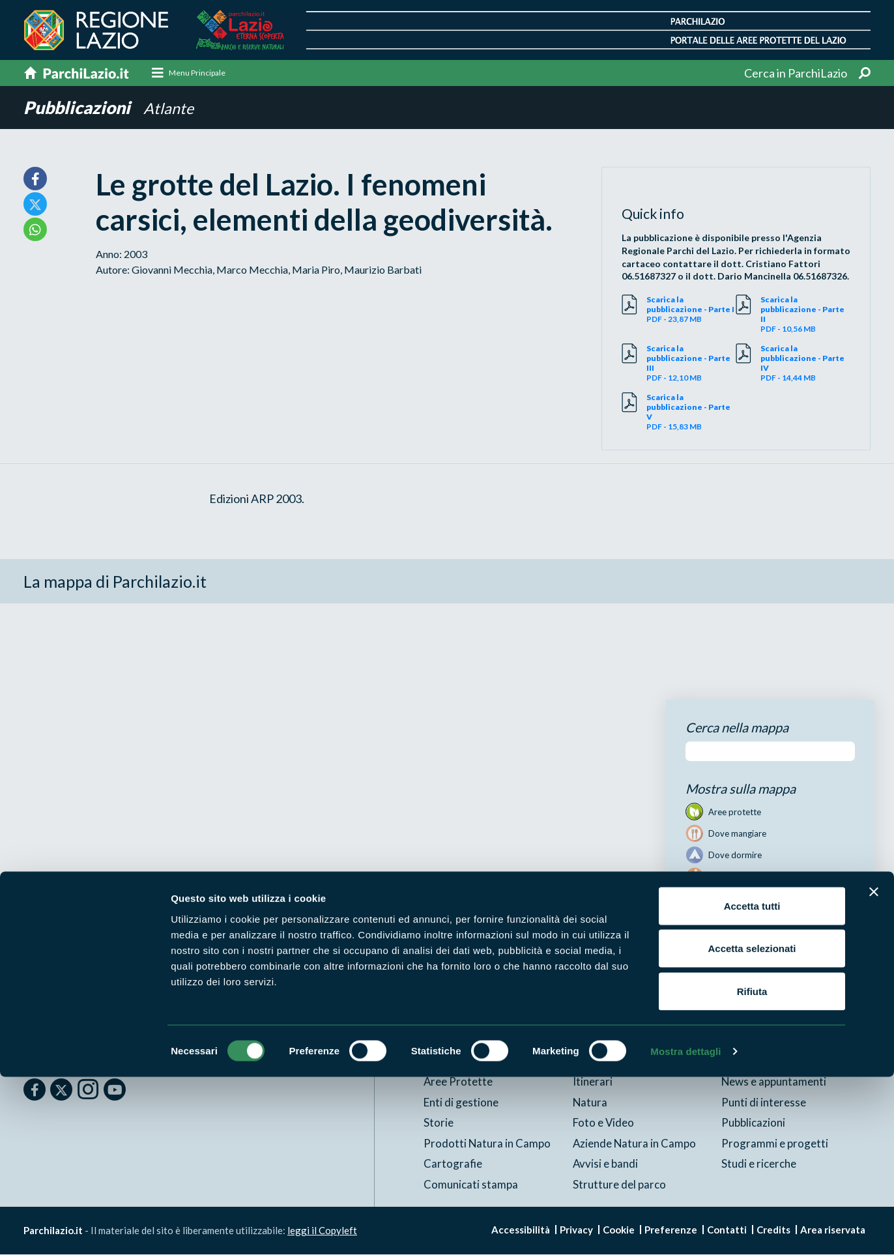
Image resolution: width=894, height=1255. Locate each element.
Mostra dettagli (685, 1229)
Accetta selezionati (752, 1126)
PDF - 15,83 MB (691, 412)
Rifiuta (752, 1169)
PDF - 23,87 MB (691, 310)
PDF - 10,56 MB (805, 314)
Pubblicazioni (80, 108)
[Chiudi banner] (873, 1070)
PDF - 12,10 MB (691, 363)
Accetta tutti (752, 1083)
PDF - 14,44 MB (805, 363)
